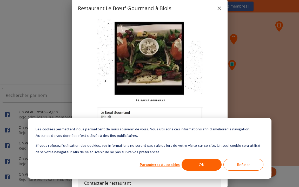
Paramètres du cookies (160, 164)
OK (201, 164)
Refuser (243, 164)
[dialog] (149, 148)
